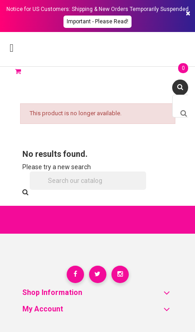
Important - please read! (97, 21)
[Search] (88, 180)
